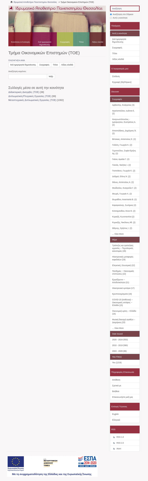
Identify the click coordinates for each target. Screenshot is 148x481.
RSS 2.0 (118, 443)
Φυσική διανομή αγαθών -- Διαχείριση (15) (123, 320)
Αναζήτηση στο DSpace (121, 14)
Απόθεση (116, 380)
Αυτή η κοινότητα (118, 18)
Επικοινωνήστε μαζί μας (122, 397)
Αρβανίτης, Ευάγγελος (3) (123, 105)
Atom (116, 449)
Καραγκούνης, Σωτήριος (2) (124, 205)
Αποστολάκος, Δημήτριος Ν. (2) (124, 132)
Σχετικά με (116, 385)
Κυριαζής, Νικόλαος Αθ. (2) (124, 222)
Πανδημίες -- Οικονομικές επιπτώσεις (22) (123, 272)
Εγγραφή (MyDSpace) (122, 82)
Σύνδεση (116, 76)
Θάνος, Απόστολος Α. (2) (123, 182)
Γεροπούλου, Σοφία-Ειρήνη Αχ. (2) (124, 152)
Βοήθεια (115, 391)
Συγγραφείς (65, 42)
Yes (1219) (117, 362)
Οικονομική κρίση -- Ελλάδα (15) (124, 312)
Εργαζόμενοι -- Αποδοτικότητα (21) (120, 281)
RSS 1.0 (118, 437)
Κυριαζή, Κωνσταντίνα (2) (123, 217)
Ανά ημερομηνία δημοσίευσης (44, 43)
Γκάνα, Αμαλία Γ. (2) (120, 159)
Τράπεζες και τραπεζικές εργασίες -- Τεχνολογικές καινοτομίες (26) (122, 248)
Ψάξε (51, 76)
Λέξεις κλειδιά (97, 42)
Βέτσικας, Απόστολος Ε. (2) (124, 139)
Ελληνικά (116, 420)
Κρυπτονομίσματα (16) (122, 294)
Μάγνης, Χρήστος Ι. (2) (122, 228)
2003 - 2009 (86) (119, 351)
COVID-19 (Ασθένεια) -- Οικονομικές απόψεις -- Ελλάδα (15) (122, 302)
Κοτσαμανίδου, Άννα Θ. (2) (123, 211)
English (115, 414)
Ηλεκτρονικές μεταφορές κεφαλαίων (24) (122, 258)
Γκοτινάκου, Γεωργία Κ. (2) (123, 171)
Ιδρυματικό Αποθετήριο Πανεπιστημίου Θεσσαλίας (35, 2)
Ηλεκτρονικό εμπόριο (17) (123, 288)
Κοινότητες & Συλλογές (20, 42)
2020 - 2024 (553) (120, 339)
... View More (118, 234)
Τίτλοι (81, 42)
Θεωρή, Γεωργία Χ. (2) (122, 194)
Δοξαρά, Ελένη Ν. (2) (121, 176)
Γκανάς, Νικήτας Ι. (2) (121, 165)
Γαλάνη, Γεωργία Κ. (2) (122, 145)
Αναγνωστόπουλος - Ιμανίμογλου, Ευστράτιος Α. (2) (124, 122)
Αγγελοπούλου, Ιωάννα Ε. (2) (123, 112)
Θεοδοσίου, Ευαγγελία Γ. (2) (124, 188)
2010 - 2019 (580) (120, 345)
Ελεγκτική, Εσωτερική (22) (123, 265)
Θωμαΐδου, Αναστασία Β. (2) (124, 199)
